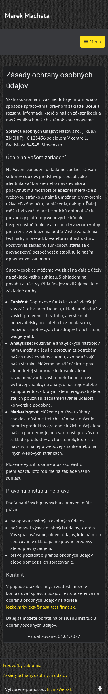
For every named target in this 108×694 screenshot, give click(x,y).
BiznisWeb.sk (59, 689)
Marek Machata (27, 15)
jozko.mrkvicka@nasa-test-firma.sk (40, 607)
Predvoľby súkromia (22, 665)
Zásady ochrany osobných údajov (35, 675)
